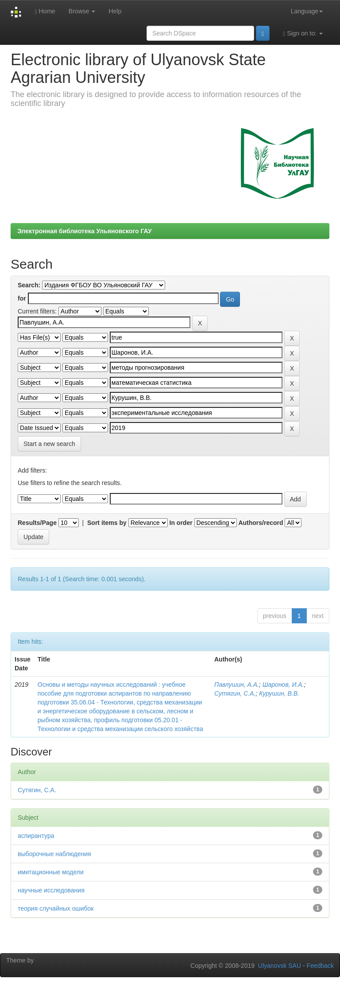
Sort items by (107, 522)
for (22, 298)
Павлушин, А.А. (236, 684)
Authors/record (260, 522)
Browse (82, 11)
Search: (29, 285)
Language (307, 11)
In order (181, 522)
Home (45, 11)
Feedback (320, 965)
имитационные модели (51, 872)
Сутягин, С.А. (234, 693)
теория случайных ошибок (55, 908)
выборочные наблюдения (54, 853)
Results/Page (37, 522)
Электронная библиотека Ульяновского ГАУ (84, 231)
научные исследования (51, 890)
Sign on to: (303, 33)
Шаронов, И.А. (283, 684)
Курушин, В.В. (279, 693)
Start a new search (49, 443)
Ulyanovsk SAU (279, 965)
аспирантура (36, 835)
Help (114, 11)
